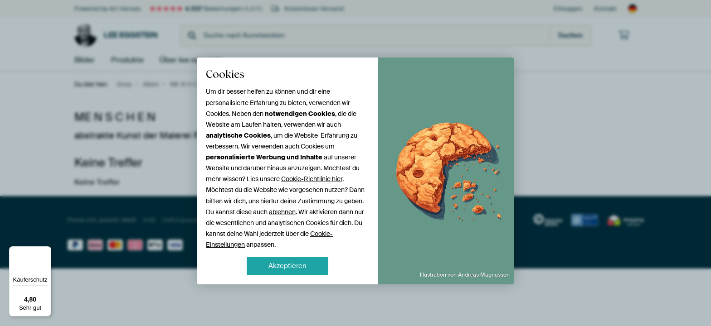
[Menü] (45, 251)
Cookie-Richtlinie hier (311, 179)
